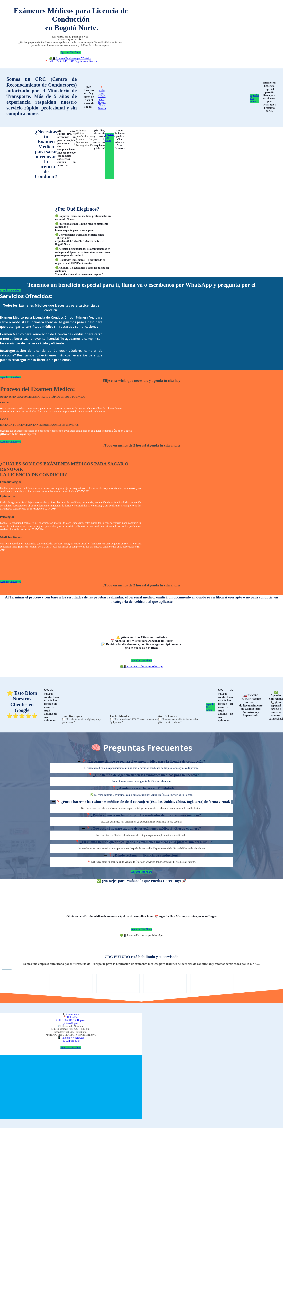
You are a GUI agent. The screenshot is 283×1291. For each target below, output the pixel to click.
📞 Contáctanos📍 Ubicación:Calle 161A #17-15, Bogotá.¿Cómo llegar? (70, 1018)
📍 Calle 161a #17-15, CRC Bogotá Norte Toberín (71, 61)
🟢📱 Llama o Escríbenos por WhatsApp (70, 58)
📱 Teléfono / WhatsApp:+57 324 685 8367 (71, 1039)
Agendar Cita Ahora (70, 52)
